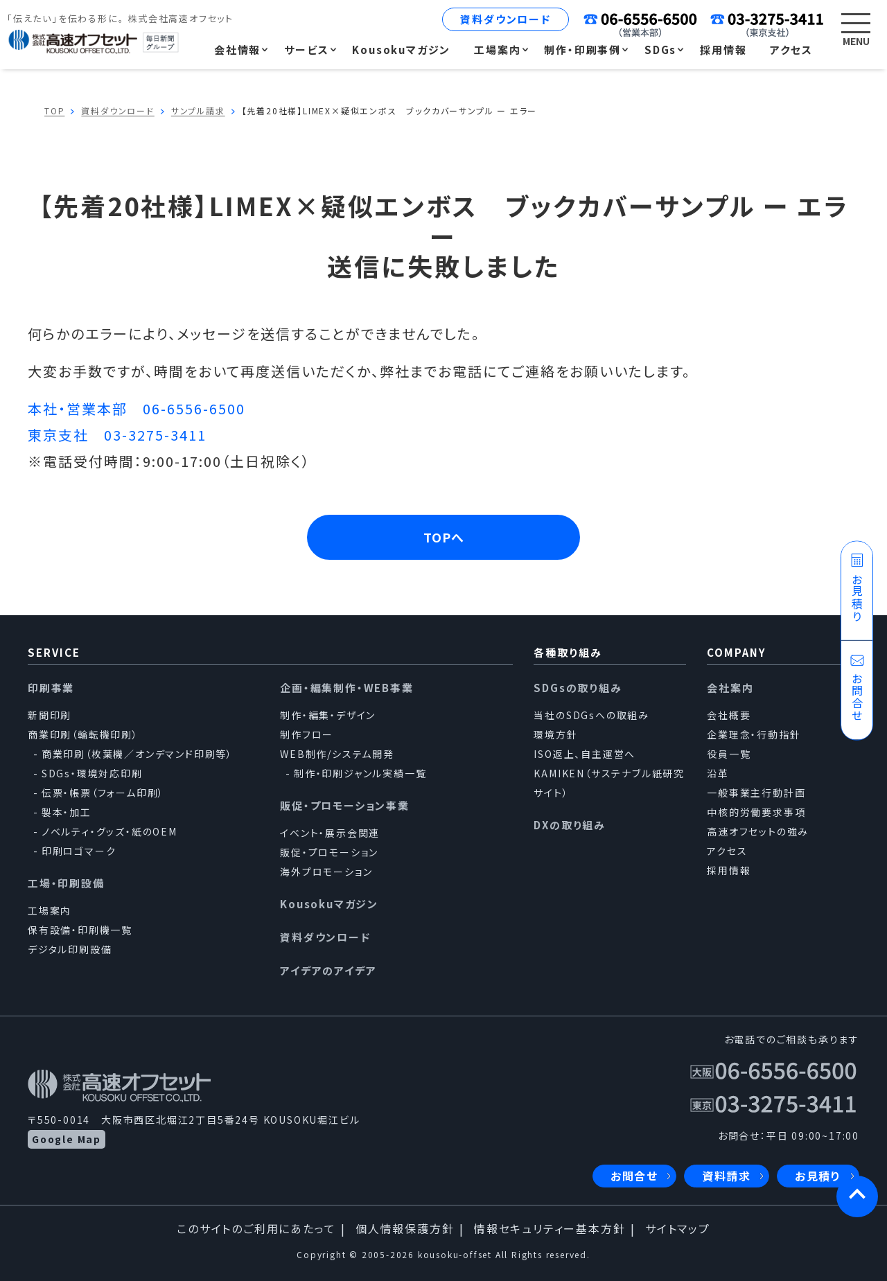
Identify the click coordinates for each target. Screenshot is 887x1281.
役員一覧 (728, 754)
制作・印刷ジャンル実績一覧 (360, 773)
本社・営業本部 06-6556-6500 (136, 408)
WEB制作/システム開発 (337, 754)
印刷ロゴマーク (79, 851)
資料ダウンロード (505, 19)
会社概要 (728, 715)
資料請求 (726, 1176)
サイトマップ (677, 1229)
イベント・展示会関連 (330, 833)
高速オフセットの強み (758, 831)
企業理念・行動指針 (753, 734)
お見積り (818, 1176)
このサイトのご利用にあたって (256, 1229)
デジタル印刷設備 (70, 949)
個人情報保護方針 (404, 1229)
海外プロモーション (326, 871)
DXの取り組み (570, 825)
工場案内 (49, 910)
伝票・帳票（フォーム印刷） (103, 792)
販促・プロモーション (329, 852)
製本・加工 (66, 812)
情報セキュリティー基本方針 (549, 1229)
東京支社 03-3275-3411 (117, 435)
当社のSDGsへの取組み (591, 715)
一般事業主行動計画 (756, 792)
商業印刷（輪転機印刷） (83, 734)
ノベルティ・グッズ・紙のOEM (109, 831)
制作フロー (306, 734)
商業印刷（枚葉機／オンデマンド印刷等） (137, 754)
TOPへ (443, 537)
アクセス (727, 851)
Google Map (66, 1139)
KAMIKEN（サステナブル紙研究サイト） (609, 782)
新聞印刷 (49, 715)
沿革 (718, 773)
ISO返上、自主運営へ (584, 754)
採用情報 (728, 870)
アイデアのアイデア (328, 970)
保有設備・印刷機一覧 (80, 930)
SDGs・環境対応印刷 (92, 773)
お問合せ (634, 1176)
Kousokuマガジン (329, 903)
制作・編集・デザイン (328, 715)
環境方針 (555, 734)
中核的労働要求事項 (756, 812)
